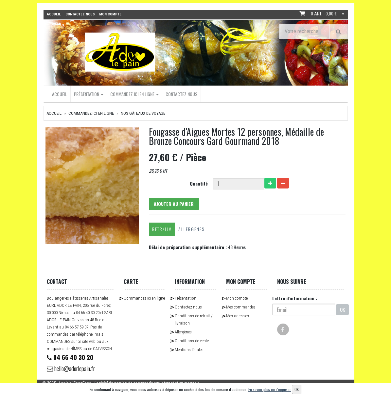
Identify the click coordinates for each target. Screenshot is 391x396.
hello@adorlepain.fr (73, 370)
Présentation (88, 93)
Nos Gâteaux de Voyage (143, 112)
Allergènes (190, 230)
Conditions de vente (192, 341)
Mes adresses (237, 316)
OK (342, 310)
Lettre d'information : (294, 299)
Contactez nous (181, 93)
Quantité (199, 183)
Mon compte (237, 299)
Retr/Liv (161, 230)
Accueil (59, 93)
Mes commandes (241, 308)
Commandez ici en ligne (134, 93)
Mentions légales (189, 350)
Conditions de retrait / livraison (194, 320)
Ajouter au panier (174, 204)
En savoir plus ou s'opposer (269, 389)
